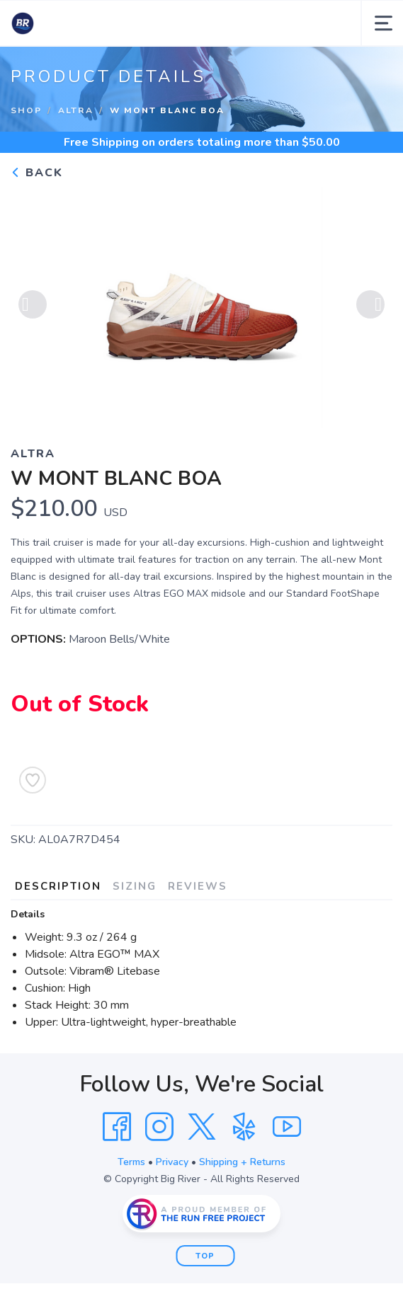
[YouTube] (287, 1127)
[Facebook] (117, 1127)
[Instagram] (159, 1127)
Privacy (172, 1162)
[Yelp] (244, 1127)
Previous (32, 304)
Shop (26, 110)
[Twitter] (202, 1127)
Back (37, 173)
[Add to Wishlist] (32, 780)
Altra (75, 110)
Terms (131, 1162)
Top (205, 1256)
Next (370, 304)
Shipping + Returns (242, 1162)
